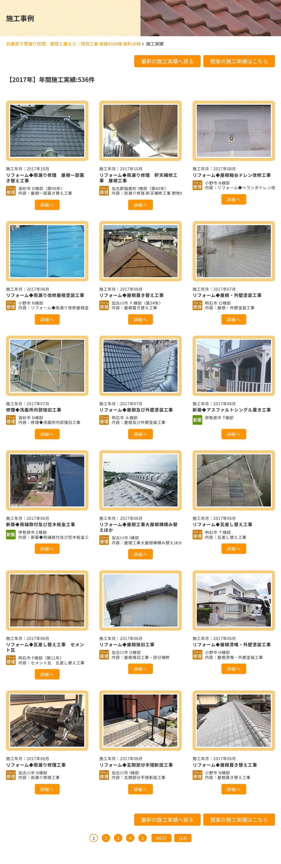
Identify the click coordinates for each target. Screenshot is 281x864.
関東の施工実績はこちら (239, 61)
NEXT (161, 838)
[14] (183, 838)
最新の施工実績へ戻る (167, 61)
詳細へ (47, 205)
